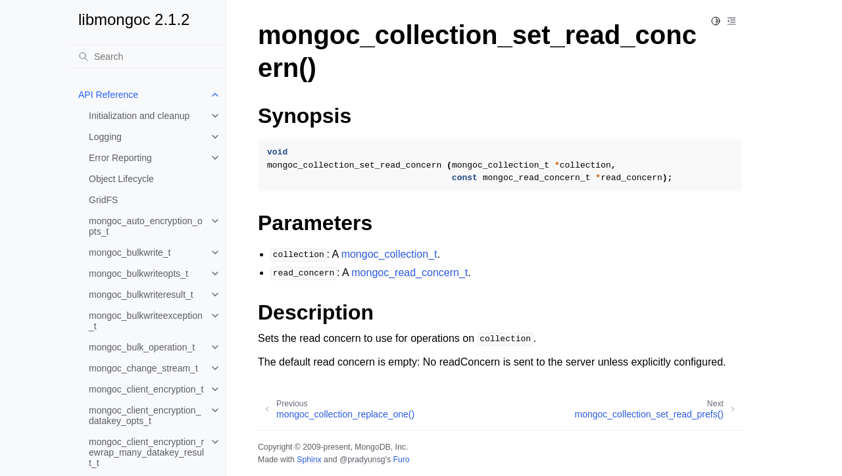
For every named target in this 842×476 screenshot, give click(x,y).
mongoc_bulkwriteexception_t (146, 320)
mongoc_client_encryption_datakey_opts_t (145, 415)
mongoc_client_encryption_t (146, 389)
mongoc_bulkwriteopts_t (138, 273)
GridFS (103, 200)
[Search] (147, 56)
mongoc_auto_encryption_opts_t (146, 226)
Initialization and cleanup (139, 115)
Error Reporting (120, 158)
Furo (401, 459)
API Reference (108, 94)
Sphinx (309, 459)
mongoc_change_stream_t (143, 368)
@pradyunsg (362, 459)
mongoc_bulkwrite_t (130, 252)
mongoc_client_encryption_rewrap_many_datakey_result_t (146, 452)
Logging (105, 136)
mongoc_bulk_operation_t (142, 347)
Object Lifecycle (121, 179)
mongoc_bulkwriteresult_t (141, 294)
